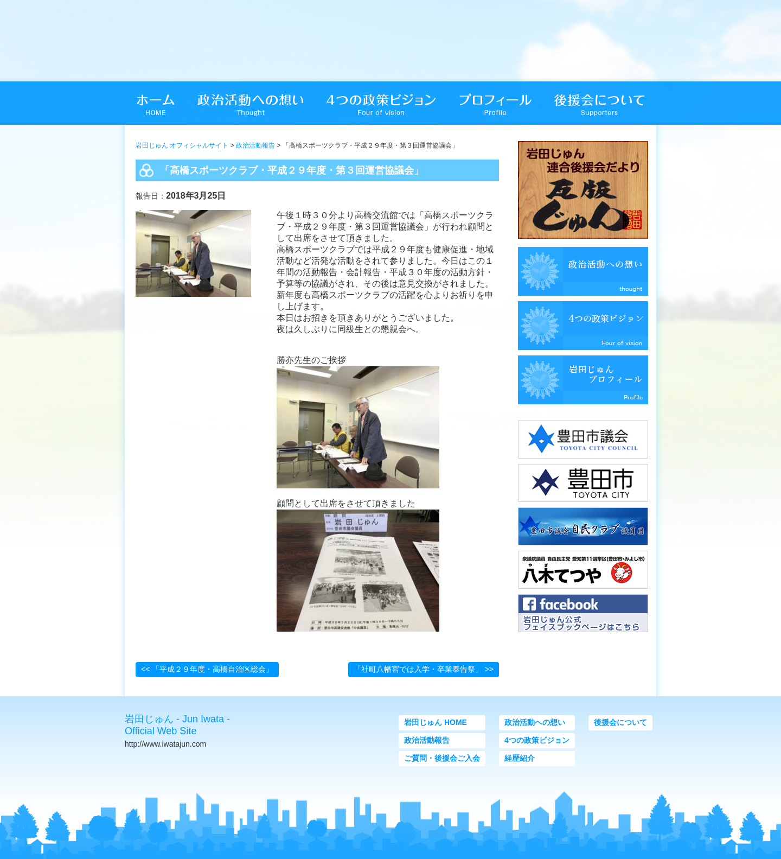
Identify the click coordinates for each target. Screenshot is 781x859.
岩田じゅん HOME (435, 722)
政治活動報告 (255, 145)
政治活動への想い (534, 722)
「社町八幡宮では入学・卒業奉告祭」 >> (424, 669)
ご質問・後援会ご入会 (442, 758)
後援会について (620, 722)
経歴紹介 (519, 758)
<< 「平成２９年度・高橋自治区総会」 (207, 669)
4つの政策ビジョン (536, 740)
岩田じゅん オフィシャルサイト (182, 145)
